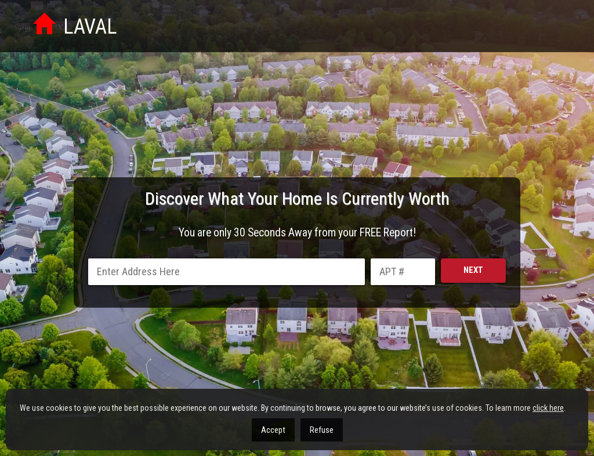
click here (548, 408)
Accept (273, 430)
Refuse (322, 430)
